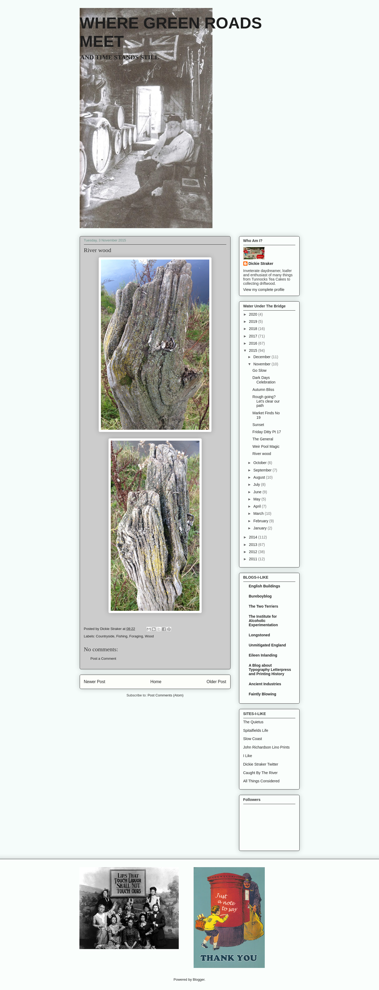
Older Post (216, 681)
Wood (149, 636)
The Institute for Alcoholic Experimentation (263, 620)
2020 (253, 314)
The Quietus (253, 722)
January (260, 528)
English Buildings (264, 586)
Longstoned (259, 635)
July (257, 484)
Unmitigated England (267, 645)
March (259, 513)
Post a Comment (103, 659)
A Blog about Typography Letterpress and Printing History (270, 669)
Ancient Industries (265, 684)
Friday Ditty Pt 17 (266, 432)
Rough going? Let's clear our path (266, 401)
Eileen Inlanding (263, 655)
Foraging (136, 636)
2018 (253, 329)
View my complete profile (263, 289)
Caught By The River (260, 773)
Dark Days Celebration (263, 379)
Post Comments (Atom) (166, 695)
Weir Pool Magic (265, 446)
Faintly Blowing (262, 694)
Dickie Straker (261, 263)
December (262, 357)
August (259, 477)
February (261, 521)
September (262, 470)
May (257, 499)
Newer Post (94, 681)
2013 (253, 544)
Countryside (105, 636)
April (257, 506)
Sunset (258, 425)
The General (262, 439)
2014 (253, 537)
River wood (261, 454)
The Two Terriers (263, 606)
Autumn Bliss (263, 389)
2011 (253, 559)
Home (155, 681)
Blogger (199, 979)
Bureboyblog (260, 596)
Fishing (121, 636)
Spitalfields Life (255, 730)
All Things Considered (261, 781)
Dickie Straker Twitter (260, 764)
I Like (247, 756)
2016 (253, 343)
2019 (253, 321)
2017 (253, 336)
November (262, 364)
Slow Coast (252, 739)
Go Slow (259, 370)
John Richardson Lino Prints (266, 747)
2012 (253, 552)
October (260, 463)
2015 (253, 350)
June (257, 492)
